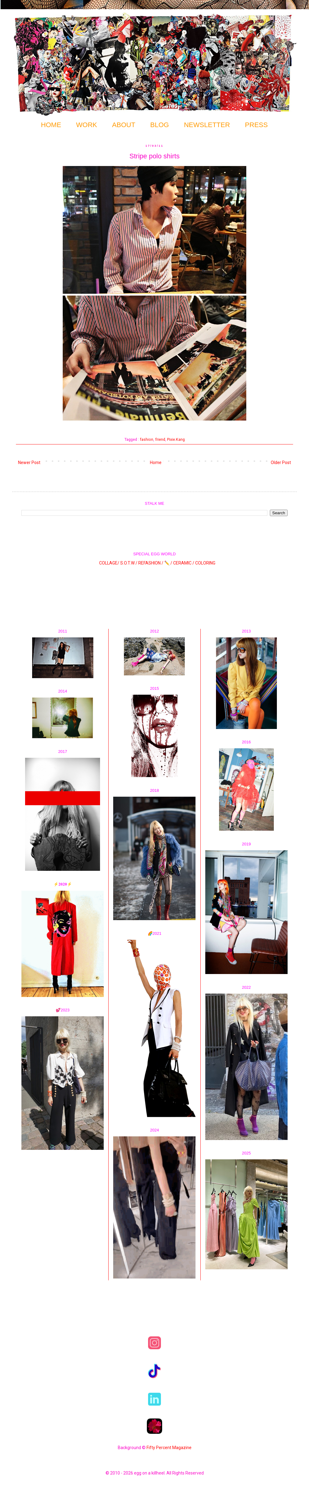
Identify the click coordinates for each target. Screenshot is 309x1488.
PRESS (256, 125)
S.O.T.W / (128, 562)
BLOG (159, 125)
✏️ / (168, 562)
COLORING (205, 562)
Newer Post (29, 462)
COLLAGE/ (109, 562)
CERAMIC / (183, 562)
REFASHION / (150, 562)
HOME (51, 125)
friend (160, 439)
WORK (86, 125)
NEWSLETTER (207, 125)
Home (156, 462)
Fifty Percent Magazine (169, 1447)
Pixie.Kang (176, 439)
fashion (146, 439)
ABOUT (123, 125)
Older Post (281, 462)
